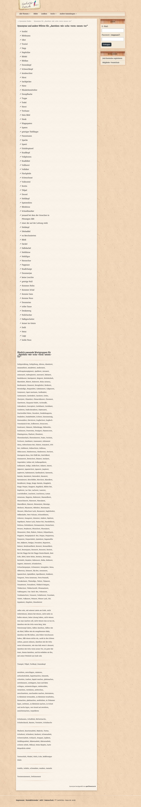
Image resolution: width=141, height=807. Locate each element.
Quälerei (47, 738)
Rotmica (39, 557)
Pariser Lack (30, 522)
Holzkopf (25, 227)
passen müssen (29, 642)
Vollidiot (25, 169)
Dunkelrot (21, 417)
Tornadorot (31, 585)
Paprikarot (21, 522)
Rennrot (39, 546)
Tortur (46, 731)
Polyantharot (48, 532)
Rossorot (42, 550)
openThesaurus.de (91, 786)
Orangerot (28, 518)
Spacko (25, 140)
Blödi (24, 240)
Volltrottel (26, 182)
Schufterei (21, 734)
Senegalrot (44, 567)
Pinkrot (33, 532)
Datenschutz (48, 800)
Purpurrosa (49, 536)
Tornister (38, 723)
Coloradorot (21, 406)
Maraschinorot (22, 501)
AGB (41, 800)
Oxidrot (43, 518)
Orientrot (36, 518)
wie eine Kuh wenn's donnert (42, 645)
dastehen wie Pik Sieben (26, 635)
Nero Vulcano (32, 515)
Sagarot (20, 564)
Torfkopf (33, 664)
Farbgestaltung (22, 364)
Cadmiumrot (40, 389)
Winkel (29, 757)
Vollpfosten (26, 157)
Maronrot (32, 501)
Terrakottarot (22, 581)
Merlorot (20, 508)
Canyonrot (21, 392)
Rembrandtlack (29, 546)
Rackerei (38, 734)
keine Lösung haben (35, 617)
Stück (35, 757)
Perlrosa (20, 525)
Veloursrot (43, 592)
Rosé (19, 550)
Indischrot (35, 466)
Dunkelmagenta (46, 413)
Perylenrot (27, 529)
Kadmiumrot (29, 473)
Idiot (24, 40)
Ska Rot (35, 571)
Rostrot (49, 550)
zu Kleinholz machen (37, 704)
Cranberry (21, 410)
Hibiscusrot (21, 452)
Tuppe (24, 98)
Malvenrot (36, 497)
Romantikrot (47, 546)
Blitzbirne (26, 207)
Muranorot (41, 511)
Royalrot (28, 560)
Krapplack (47, 483)
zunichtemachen (23, 711)
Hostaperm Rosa (23, 455)
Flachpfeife (26, 173)
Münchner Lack (30, 511)
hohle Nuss (26, 340)
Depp (24, 48)
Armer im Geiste (29, 323)
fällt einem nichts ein (30, 638)
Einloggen (106, 44)
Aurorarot (40, 375)
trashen (28, 679)
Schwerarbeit (46, 734)
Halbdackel (26, 248)
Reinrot (20, 546)
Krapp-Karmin (37, 483)
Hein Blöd (26, 115)
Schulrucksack (22, 723)
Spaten (24, 128)
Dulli (24, 327)
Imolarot (46, 459)
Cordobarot (40, 406)
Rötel (23, 557)
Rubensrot (36, 560)
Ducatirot (35, 413)
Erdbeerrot (35, 424)
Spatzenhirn (27, 203)
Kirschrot (40, 480)
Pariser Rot (40, 522)
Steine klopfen (41, 745)
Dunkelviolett (30, 417)
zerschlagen (29, 672)
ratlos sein (21, 610)
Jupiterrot (20, 473)
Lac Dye (28, 490)
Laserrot (42, 490)
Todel (24, 102)
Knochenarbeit (30, 731)
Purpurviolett (30, 539)
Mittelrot (36, 508)
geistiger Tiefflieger (30, 132)
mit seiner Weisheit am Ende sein (29, 656)
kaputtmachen (35, 676)
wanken (42, 768)
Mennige (46, 504)
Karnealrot (36, 476)
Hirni (24, 77)
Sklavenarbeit (34, 741)
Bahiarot (48, 375)
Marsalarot (41, 501)
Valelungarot (22, 592)
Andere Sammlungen (68, 14)
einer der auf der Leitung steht (35, 223)
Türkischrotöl (32, 588)
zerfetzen (25, 704)
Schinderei (30, 734)
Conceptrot (31, 406)
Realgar (31, 543)
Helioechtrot (33, 448)
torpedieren (34, 711)
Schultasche (47, 723)
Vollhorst (26, 165)
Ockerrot (20, 518)
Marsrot (30, 504)
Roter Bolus (30, 557)
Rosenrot (34, 550)
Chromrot (49, 399)
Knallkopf (26, 153)
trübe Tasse (27, 307)
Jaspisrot (45, 469)
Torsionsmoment (23, 777)
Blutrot (28, 382)
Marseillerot (21, 504)
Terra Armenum (31, 578)
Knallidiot (26, 161)
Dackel (24, 244)
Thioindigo (32, 581)
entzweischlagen (31, 686)
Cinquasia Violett (32, 403)
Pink (28, 532)
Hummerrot (21, 459)
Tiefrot (39, 581)
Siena (51, 567)
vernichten (21, 690)
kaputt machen (37, 679)
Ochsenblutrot (43, 515)
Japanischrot (29, 469)
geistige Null (27, 281)
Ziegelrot (29, 602)
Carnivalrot (31, 396)
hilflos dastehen (38, 628)
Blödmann (26, 36)
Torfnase (25, 111)
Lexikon (44, 14)
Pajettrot (50, 518)
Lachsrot (35, 490)
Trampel (20, 664)
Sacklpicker (26, 82)
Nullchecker (27, 315)
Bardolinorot (22, 378)
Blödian (25, 61)
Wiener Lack (42, 599)
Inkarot (43, 466)
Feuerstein (30, 431)
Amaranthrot (22, 368)
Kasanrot (44, 476)
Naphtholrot (50, 511)
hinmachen (21, 700)
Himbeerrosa (31, 452)
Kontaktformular (32, 800)
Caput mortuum (31, 392)
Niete (24, 86)
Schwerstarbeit (22, 738)
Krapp (29, 483)
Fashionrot (21, 431)
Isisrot (49, 466)
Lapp (24, 336)
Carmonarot (21, 396)
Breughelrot (39, 385)
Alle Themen (24, 14)
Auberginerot (31, 375)
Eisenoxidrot (22, 420)
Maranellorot (46, 497)
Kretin (24, 186)
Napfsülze (26, 52)
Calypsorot (50, 389)
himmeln (45, 676)
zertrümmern (22, 683)
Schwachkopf (27, 69)
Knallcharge (27, 269)
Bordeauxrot (21, 385)
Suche (53, 14)
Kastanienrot (22, 480)
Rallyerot (24, 543)
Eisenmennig (48, 417)
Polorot (40, 532)
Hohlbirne (26, 252)
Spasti (24, 144)
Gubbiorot (24, 448)
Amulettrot (32, 368)
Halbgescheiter (28, 319)
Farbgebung (33, 364)
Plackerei (20, 731)
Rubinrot (49, 560)
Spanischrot (21, 574)
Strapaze (40, 738)
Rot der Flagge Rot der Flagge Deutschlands (33, 553)
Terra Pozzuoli (43, 578)
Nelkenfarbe (21, 515)
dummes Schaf (28, 290)
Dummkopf (26, 65)
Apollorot (38, 371)
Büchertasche (41, 719)
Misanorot (28, 508)
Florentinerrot (34, 438)
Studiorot (49, 574)
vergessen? (115, 35)
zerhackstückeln (23, 676)
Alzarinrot (48, 364)
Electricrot (31, 420)
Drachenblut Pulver (24, 413)
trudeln (20, 768)
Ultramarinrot (43, 588)
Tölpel (24, 190)
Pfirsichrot (36, 529)
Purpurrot (20, 539)
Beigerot (40, 378)
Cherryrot (20, 399)
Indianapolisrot (40, 462)
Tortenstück (21, 757)
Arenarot (45, 371)
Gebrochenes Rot (28, 445)
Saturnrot (27, 564)
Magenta (29, 497)
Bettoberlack (48, 378)
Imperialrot (21, 462)
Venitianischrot (23, 595)
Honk (24, 119)
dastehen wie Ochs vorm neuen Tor (30, 649)
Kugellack (39, 487)
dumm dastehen (28, 652)
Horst (24, 107)
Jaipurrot (20, 469)
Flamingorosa (22, 434)
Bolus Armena (45, 382)
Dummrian (26, 302)
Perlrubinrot (28, 525)
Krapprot (31, 487)
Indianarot (21, 466)
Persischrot (49, 525)
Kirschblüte (32, 480)
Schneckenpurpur (23, 567)
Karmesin (48, 473)
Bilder (36, 14)
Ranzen (31, 723)
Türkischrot (21, 588)
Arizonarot (21, 375)
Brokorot (48, 385)
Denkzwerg (26, 311)
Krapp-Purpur (22, 487)
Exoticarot (21, 427)
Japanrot (38, 469)
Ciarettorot (21, 403)
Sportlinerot (40, 574)
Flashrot (31, 434)
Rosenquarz (26, 550)
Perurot (20, 529)
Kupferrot (20, 490)
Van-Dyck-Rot (33, 592)
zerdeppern (32, 683)
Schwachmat (27, 178)
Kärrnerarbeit (45, 741)
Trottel (25, 44)
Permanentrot (39, 525)
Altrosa (41, 364)
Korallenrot (21, 483)
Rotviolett (20, 560)
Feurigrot (38, 431)
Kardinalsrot (39, 473)
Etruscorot (44, 424)
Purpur (41, 536)
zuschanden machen (36, 693)
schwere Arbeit (22, 745)
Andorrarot (41, 368)
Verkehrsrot (41, 595)
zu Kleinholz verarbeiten (45, 697)
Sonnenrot (43, 571)
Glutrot (38, 445)
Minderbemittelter (29, 90)
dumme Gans (27, 294)
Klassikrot (48, 480)
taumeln (49, 768)
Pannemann (27, 136)
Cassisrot (39, 396)
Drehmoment (36, 777)
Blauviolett (21, 382)
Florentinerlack (22, 438)
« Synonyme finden (24, 21)
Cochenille (43, 403)
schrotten (20, 679)
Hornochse (26, 261)
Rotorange (46, 557)
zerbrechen (39, 690)
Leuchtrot (31, 494)
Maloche (40, 731)
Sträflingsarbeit (23, 741)
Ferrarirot (38, 543)
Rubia (43, 560)
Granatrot (45, 445)
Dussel (24, 194)
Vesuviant (50, 595)
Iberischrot (31, 459)
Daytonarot (42, 410)
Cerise (46, 396)
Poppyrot (20, 536)
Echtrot (39, 417)
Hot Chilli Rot (35, 455)
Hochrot (50, 452)
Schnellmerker (28, 211)
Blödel (24, 57)
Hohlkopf (26, 199)
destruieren (49, 693)
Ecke (40, 757)
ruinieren (38, 672)
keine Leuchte (28, 277)
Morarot (20, 511)
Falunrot (29, 427)
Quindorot (39, 539)
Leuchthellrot (22, 494)
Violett (19, 599)
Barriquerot (32, 378)
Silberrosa (21, 571)
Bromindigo (21, 389)
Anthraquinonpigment (25, 371)
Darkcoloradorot (31, 410)
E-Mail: (105, 26)
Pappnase (26, 265)
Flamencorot (47, 431)
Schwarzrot (35, 567)
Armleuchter (27, 73)
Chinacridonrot (39, 399)
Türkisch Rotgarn (42, 585)
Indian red (30, 462)
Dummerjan (27, 273)
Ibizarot (39, 459)
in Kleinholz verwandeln (26, 697)
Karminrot (27, 476)
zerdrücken (41, 700)
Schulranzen (21, 719)
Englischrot (40, 420)
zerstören (20, 672)
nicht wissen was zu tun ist (44, 621)
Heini (24, 332)
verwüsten (30, 690)
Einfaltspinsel (27, 148)
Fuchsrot (20, 441)
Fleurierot (39, 434)
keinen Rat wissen (34, 614)
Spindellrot (31, 574)
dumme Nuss (27, 298)
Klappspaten (27, 123)
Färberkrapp (37, 427)
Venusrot (33, 595)
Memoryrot (38, 504)
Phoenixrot (45, 529)
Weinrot (34, 599)
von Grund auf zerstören (39, 707)
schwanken (34, 768)
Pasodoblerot (49, 522)
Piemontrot (21, 532)
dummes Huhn (28, 286)
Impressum (20, 800)
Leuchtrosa (40, 494)
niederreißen (42, 686)
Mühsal (32, 745)
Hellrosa (42, 448)
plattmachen (48, 679)
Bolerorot (35, 382)
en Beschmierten (29, 236)
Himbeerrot (41, 452)
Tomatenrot (21, 585)
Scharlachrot (36, 564)
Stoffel (24, 31)
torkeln (26, 768)
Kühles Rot (48, 487)
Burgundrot (31, 389)
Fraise (43, 438)
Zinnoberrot (37, 602)
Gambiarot (29, 441)
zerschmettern (22, 693)
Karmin (20, 476)
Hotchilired (45, 455)
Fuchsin (49, 438)
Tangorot (20, 578)
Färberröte (47, 427)
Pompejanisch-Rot (31, 536)
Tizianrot (46, 581)
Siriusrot (29, 571)
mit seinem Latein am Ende (36, 610)
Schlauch (32, 738)
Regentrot (46, 543)
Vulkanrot (26, 599)
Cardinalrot (42, 392)
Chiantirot (29, 399)
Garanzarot (38, 441)
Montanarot (45, 508)
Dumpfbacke (27, 94)
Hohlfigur (26, 256)
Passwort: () (111, 35)
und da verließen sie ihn (43, 652)
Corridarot (48, 406)
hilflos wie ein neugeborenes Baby (36, 631)
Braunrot (30, 385)
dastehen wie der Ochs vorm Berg (29, 624)
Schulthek (31, 719)
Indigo (28, 466)
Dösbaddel (26, 231)
